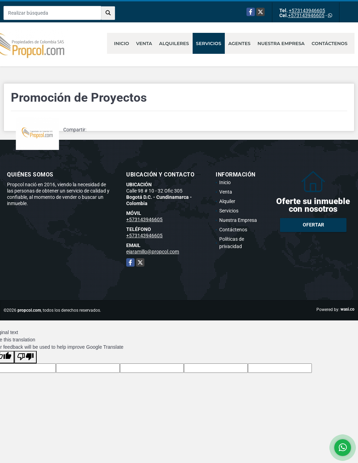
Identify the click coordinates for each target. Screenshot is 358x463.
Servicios (208, 43)
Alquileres (174, 43)
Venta (144, 43)
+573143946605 (307, 10)
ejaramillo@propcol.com (152, 251)
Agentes (239, 43)
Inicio (121, 43)
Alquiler (227, 201)
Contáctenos (330, 43)
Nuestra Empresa (281, 43)
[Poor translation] (25, 357)
